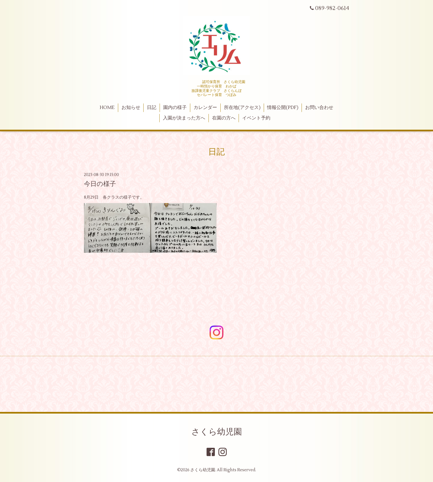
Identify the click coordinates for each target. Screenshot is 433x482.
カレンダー (205, 108)
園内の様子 (175, 108)
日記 (151, 108)
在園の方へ (224, 118)
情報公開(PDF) (282, 108)
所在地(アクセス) (242, 108)
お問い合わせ (319, 108)
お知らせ (131, 108)
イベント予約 (256, 118)
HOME (107, 108)
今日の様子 (100, 184)
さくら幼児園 (216, 432)
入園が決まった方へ (184, 118)
